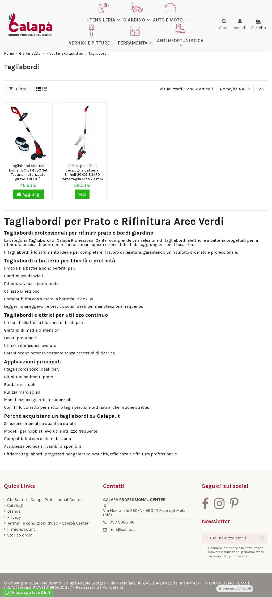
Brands (14, 511)
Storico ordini (20, 535)
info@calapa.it (123, 529)
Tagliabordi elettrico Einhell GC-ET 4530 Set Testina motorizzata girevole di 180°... (28, 172)
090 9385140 (121, 522)
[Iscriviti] (261, 538)
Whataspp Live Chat (27, 592)
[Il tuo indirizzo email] (228, 538)
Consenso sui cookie (235, 588)
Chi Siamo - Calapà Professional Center (44, 500)
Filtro (18, 88)
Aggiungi (28, 194)
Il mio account (21, 529)
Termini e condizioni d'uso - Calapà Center (47, 523)
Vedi (82, 194)
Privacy (14, 517)
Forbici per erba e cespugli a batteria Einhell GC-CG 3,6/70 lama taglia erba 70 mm (82, 172)
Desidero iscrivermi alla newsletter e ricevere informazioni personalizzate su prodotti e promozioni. (234, 552)
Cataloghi (16, 505)
